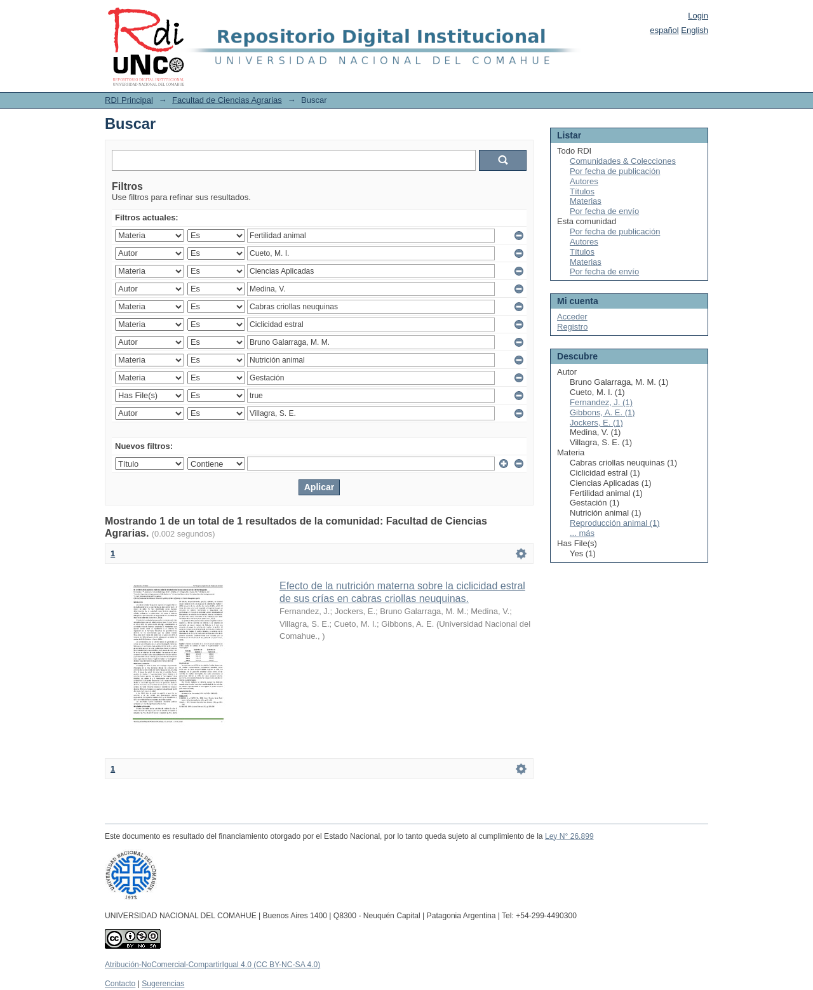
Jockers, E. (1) (596, 422)
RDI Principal (129, 100)
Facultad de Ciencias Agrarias (227, 100)
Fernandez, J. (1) (601, 402)
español (664, 30)
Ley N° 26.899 (569, 836)
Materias (585, 201)
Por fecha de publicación (615, 171)
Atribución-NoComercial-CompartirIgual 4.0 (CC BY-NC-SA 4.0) (212, 964)
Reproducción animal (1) (615, 523)
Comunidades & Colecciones (623, 161)
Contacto (120, 983)
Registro (572, 326)
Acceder (572, 316)
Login (698, 15)
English (694, 30)
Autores (584, 181)
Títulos (582, 191)
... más (582, 533)
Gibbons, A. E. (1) (602, 412)
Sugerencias (163, 983)
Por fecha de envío (604, 211)
